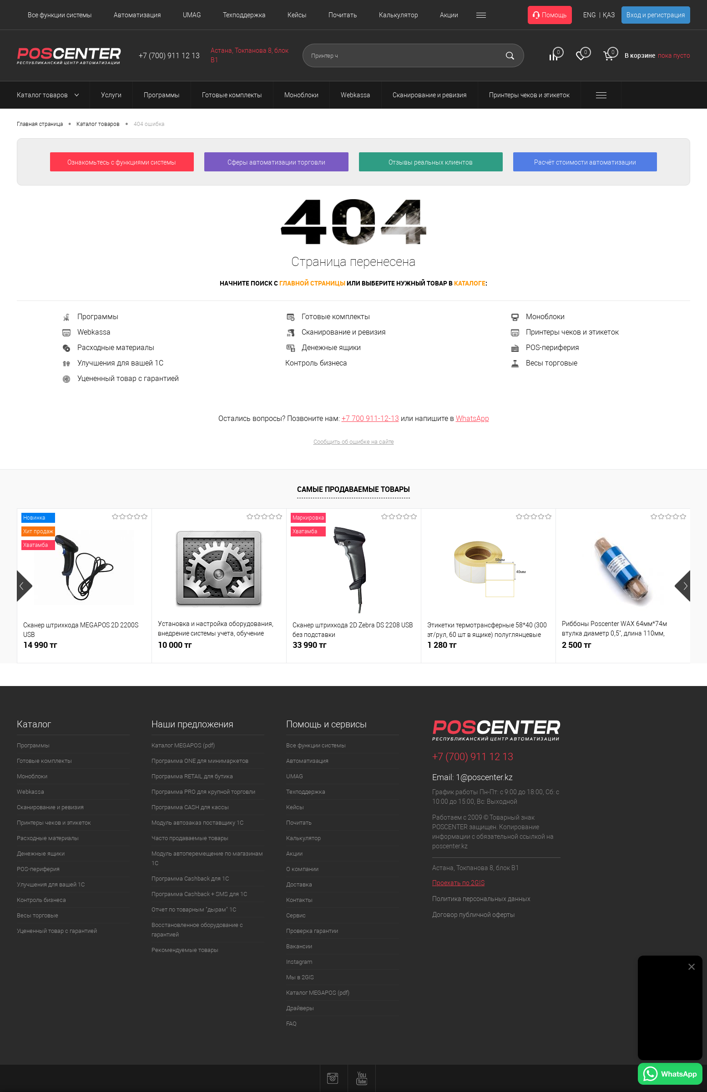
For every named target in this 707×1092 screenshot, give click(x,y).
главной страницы (312, 283)
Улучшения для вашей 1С (112, 363)
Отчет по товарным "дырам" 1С (194, 909)
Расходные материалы (107, 347)
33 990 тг (310, 645)
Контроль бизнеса (316, 363)
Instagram (299, 961)
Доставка (299, 884)
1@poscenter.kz (484, 777)
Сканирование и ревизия (335, 332)
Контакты (299, 900)
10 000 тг (175, 645)
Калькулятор (398, 15)
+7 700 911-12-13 (370, 418)
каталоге (469, 283)
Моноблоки (537, 316)
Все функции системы (60, 15)
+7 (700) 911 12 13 (169, 55)
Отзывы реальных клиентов (431, 162)
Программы (89, 316)
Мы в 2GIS (300, 977)
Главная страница (40, 124)
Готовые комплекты (327, 316)
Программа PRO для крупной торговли (203, 791)
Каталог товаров (50, 95)
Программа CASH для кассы (190, 807)
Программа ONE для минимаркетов (200, 760)
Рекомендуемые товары (185, 950)
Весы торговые (543, 363)
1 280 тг (442, 645)
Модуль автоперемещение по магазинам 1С (207, 858)
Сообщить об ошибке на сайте (353, 441)
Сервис (296, 915)
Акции (449, 15)
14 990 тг (40, 645)
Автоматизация (137, 15)
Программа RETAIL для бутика (192, 776)
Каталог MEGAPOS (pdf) (183, 745)
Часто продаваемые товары (190, 838)
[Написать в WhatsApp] (670, 1075)
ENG (589, 15)
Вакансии (299, 946)
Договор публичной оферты (473, 914)
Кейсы (297, 15)
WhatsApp (472, 418)
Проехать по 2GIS (458, 883)
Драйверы (300, 1008)
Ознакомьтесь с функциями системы (121, 162)
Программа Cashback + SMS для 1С (199, 894)
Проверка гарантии (312, 930)
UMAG (192, 15)
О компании (302, 869)
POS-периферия (544, 347)
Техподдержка (244, 15)
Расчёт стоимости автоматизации (585, 162)
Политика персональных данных (481, 898)
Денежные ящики (323, 347)
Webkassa (86, 332)
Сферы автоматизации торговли (276, 162)
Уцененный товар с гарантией (120, 378)
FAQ (291, 1023)
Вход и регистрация (655, 15)
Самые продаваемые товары (353, 489)
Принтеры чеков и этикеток (564, 332)
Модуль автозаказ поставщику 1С (197, 822)
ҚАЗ (609, 15)
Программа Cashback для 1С (190, 878)
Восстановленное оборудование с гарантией (197, 930)
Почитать (342, 15)
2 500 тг (576, 645)
